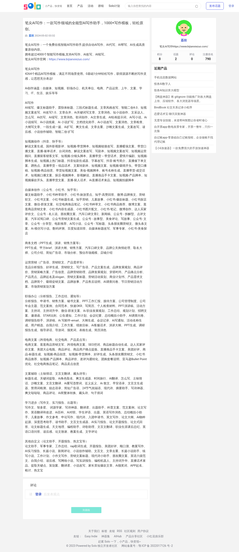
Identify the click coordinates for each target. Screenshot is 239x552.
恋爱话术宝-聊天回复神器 (170, 113)
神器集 (105, 536)
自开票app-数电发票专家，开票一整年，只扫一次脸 (183, 129)
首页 (69, 5)
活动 (90, 5)
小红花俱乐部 (155, 536)
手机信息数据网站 (165, 77)
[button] (215, 5)
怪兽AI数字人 (162, 83)
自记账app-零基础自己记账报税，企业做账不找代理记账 (183, 139)
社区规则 (129, 531)
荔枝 (184, 40)
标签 (104, 531)
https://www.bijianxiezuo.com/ (69, 59)
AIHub (118, 536)
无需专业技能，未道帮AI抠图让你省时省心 (180, 120)
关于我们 (94, 531)
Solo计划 (114, 5)
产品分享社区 (134, 536)
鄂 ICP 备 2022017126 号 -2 (155, 545)
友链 (112, 531)
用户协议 (143, 531)
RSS (119, 531)
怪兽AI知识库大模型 (166, 90)
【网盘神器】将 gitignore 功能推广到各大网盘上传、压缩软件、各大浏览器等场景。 (183, 99)
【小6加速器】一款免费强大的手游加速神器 (181, 148)
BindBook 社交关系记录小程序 (173, 107)
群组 (101, 5)
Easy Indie (91, 536)
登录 (231, 5)
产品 (80, 5)
